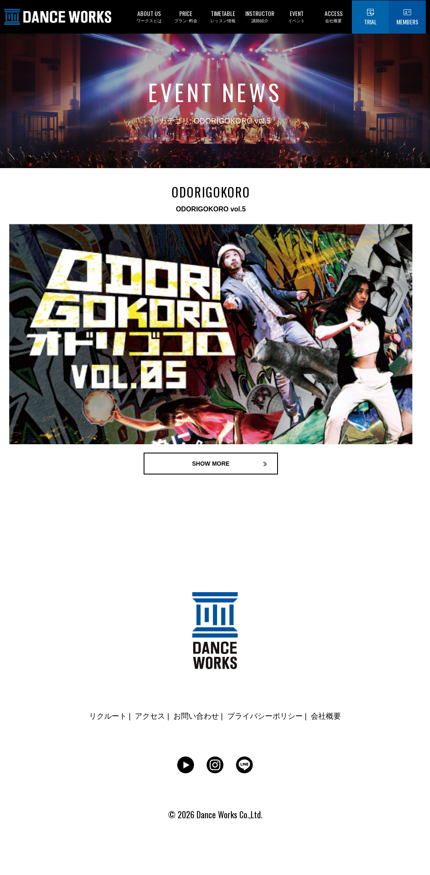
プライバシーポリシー (265, 716)
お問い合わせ (196, 716)
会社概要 (326, 716)
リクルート (108, 716)
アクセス (150, 716)
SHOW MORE (210, 463)
